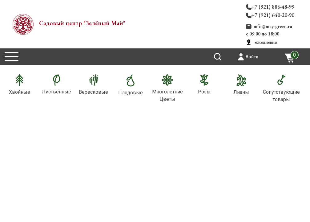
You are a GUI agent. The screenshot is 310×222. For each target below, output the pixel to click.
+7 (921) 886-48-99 (272, 6)
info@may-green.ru (273, 26)
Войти (251, 56)
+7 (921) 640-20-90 (272, 14)
